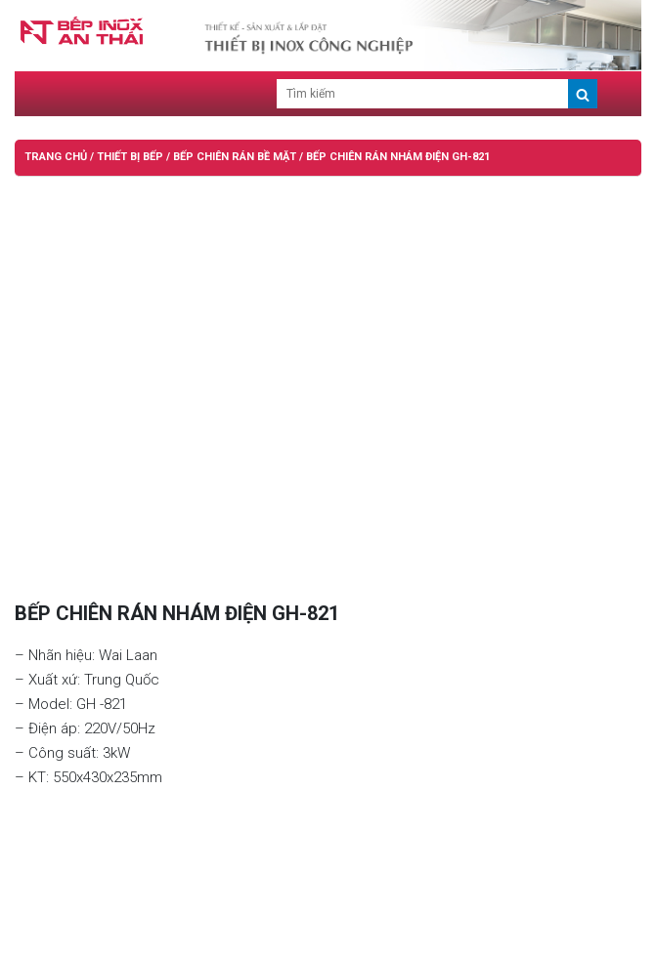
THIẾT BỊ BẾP (130, 156)
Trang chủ (55, 156)
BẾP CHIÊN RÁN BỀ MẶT (234, 156)
